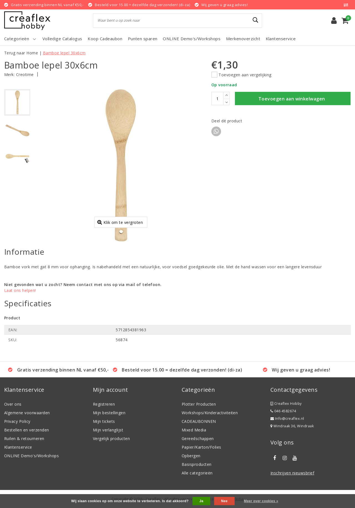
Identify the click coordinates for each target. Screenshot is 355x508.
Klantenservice (18, 447)
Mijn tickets (104, 421)
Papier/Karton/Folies (201, 447)
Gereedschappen (198, 438)
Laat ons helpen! (20, 290)
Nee (224, 501)
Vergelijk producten (111, 438)
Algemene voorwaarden (27, 412)
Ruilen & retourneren (24, 438)
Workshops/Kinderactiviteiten (210, 412)
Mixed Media (194, 430)
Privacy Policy (17, 421)
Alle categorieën (197, 473)
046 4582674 (283, 411)
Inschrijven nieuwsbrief (292, 473)
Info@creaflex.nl (287, 418)
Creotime (25, 74)
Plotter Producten (199, 404)
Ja (201, 501)
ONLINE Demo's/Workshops (31, 455)
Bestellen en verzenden (26, 430)
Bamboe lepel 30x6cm (64, 52)
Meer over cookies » (261, 501)
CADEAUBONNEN (199, 421)
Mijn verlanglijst (108, 430)
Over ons (13, 404)
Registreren (104, 404)
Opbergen (191, 455)
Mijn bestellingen (109, 412)
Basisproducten (197, 464)
